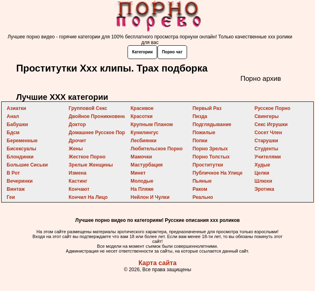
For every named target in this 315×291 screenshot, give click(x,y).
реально (202, 197)
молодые (142, 181)
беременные (22, 140)
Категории (142, 52)
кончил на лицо (88, 197)
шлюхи (263, 181)
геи (11, 197)
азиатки (16, 108)
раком (199, 189)
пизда (199, 116)
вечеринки (20, 181)
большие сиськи (27, 165)
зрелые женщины (91, 165)
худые (262, 165)
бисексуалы (21, 149)
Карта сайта (157, 262)
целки (261, 173)
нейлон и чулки (150, 197)
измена (78, 173)
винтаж (16, 189)
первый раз (206, 108)
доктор (77, 124)
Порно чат (172, 52)
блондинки (20, 157)
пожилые (203, 132)
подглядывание (211, 124)
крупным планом (152, 124)
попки (199, 140)
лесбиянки (144, 140)
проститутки (207, 165)
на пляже (142, 189)
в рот (13, 173)
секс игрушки (270, 124)
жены (76, 149)
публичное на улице (217, 173)
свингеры (266, 116)
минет (138, 173)
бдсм (13, 132)
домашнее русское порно (100, 132)
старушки (266, 140)
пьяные (201, 181)
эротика (264, 189)
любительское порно (157, 149)
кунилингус (145, 132)
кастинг (78, 181)
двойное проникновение (99, 116)
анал (13, 116)
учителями (267, 157)
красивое (142, 108)
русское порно (272, 108)
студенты (266, 149)
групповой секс (88, 108)
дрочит (77, 140)
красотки (142, 116)
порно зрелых (210, 149)
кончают (79, 189)
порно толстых (211, 157)
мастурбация (147, 165)
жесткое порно (87, 157)
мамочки (141, 157)
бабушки (17, 124)
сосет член (268, 132)
